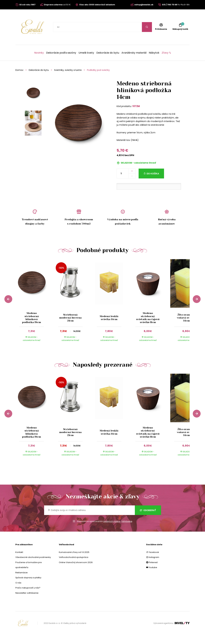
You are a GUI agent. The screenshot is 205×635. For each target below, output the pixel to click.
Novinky (39, 53)
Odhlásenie (126, 521)
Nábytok (154, 53)
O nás (18, 582)
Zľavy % (166, 53)
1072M (136, 106)
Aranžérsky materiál (133, 53)
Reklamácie (21, 572)
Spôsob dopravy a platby (28, 577)
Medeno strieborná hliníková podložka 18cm (31, 318)
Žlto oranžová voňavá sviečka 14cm (186, 317)
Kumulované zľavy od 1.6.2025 (74, 552)
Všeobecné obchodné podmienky (33, 557)
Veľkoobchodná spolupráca (73, 557)
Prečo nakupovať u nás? (27, 587)
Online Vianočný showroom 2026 (76, 562)
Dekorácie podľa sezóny (61, 53)
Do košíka (153, 173)
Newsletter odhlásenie (26, 592)
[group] (34, 303)
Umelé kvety (86, 53)
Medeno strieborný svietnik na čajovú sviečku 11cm (147, 318)
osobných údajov (111, 521)
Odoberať (148, 510)
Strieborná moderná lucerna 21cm (70, 317)
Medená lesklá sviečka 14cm (109, 318)
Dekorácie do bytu (107, 53)
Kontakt (19, 552)
